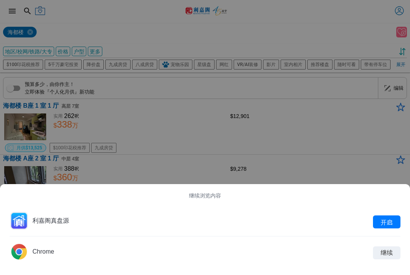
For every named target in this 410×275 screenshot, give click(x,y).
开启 (387, 221)
